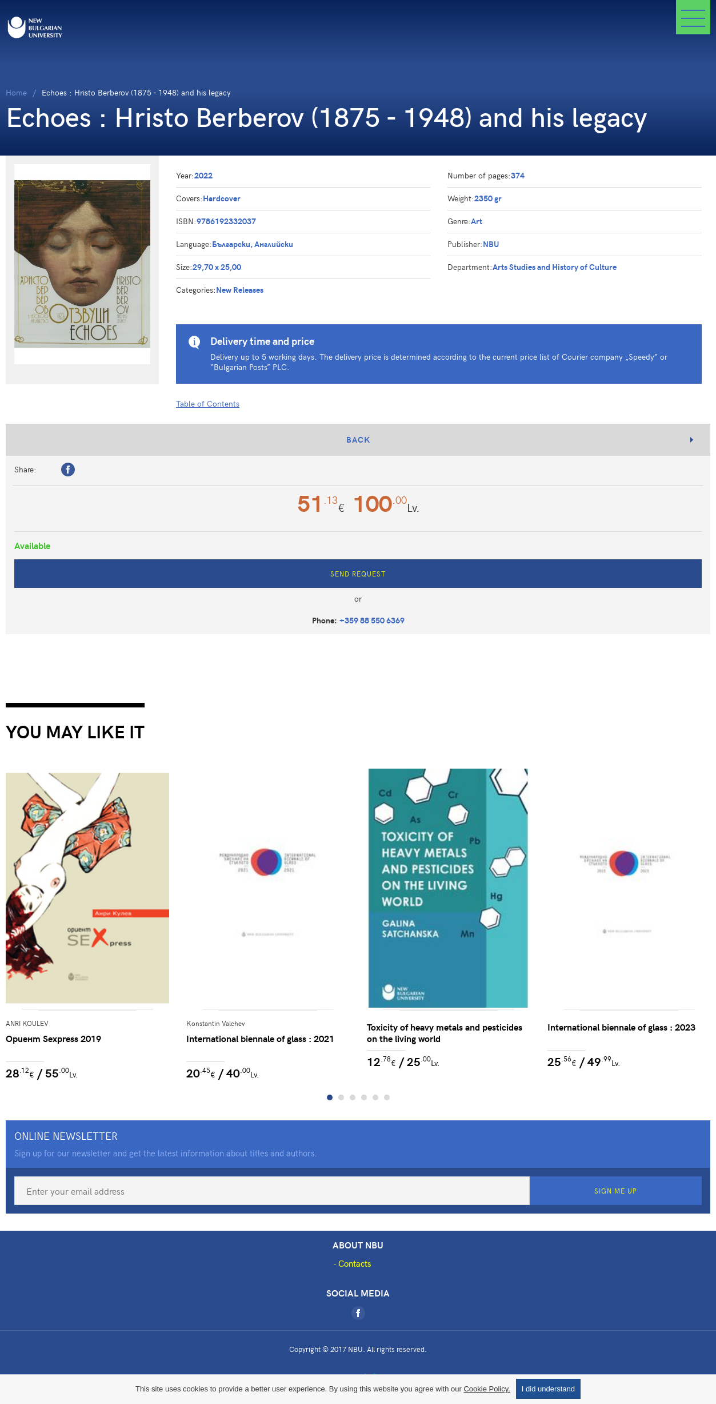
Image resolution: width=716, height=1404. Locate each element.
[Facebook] (358, 1313)
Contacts (354, 1263)
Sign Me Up (615, 1190)
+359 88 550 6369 (372, 620)
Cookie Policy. (486, 1389)
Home (16, 92)
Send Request (358, 573)
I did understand (548, 1389)
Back (358, 439)
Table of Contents (207, 403)
